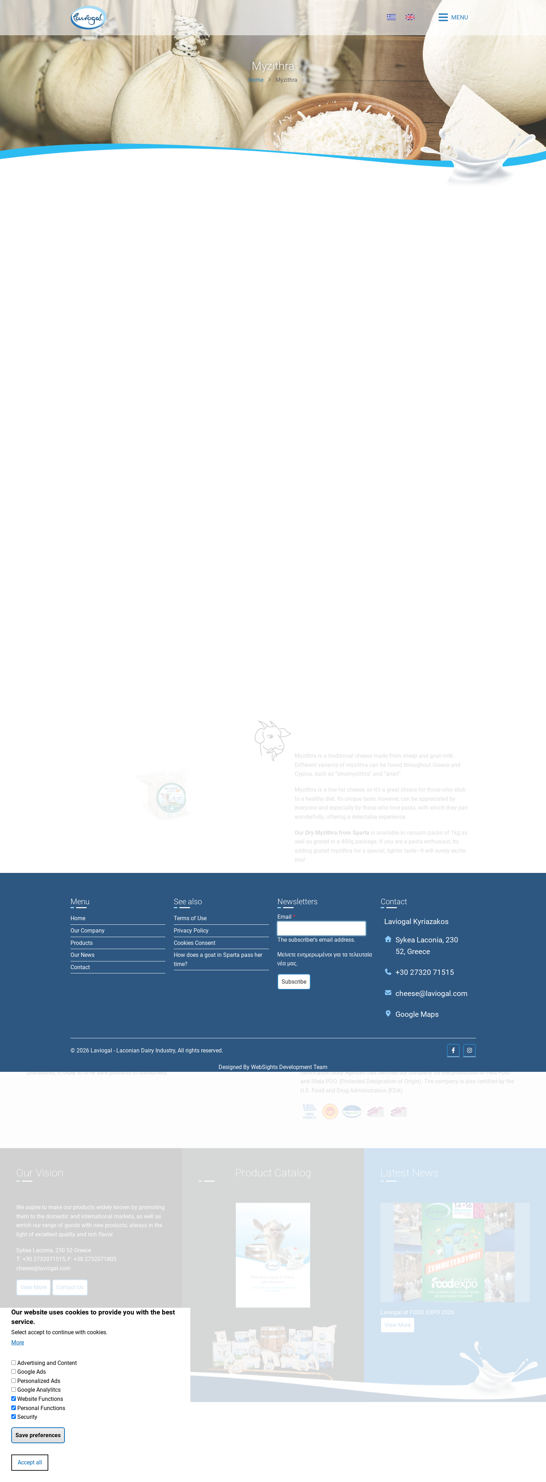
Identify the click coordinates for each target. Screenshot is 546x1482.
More (17, 1342)
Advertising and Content (47, 1363)
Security (27, 1417)
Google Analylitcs (39, 1389)
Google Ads (31, 1371)
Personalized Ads (38, 1381)
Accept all (30, 1462)
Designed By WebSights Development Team (273, 1067)
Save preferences (38, 1435)
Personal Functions (41, 1408)
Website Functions (40, 1399)
